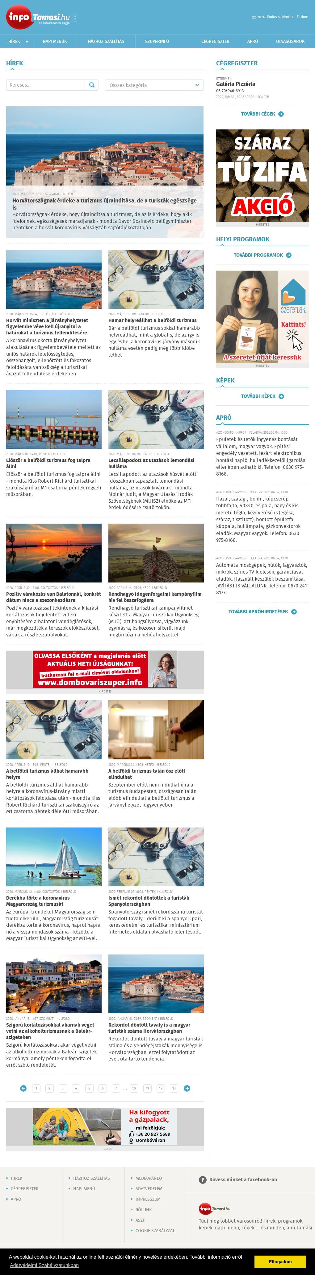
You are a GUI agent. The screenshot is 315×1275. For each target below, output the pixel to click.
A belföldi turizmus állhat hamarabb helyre (47, 774)
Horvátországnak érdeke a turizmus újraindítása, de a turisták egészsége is (104, 204)
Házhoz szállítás (106, 41)
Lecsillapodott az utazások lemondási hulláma (151, 464)
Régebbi (187, 1088)
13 (174, 1088)
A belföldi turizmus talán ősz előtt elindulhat (146, 774)
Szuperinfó (157, 41)
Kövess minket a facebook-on (243, 1180)
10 (134, 1088)
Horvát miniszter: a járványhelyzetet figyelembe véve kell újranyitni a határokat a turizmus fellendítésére (47, 327)
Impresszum (148, 1199)
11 (147, 1088)
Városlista (75, 18)
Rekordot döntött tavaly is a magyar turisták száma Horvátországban (149, 1028)
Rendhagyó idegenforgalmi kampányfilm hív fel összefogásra (155, 597)
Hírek (14, 41)
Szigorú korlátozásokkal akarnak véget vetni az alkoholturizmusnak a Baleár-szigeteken (50, 1031)
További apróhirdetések (258, 612)
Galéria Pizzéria (235, 84)
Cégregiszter (215, 41)
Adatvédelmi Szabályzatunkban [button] (44, 1265)
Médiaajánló (149, 1178)
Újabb (23, 1088)
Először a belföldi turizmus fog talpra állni (48, 464)
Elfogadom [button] (280, 1261)
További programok (258, 255)
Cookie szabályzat (155, 1231)
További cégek (258, 114)
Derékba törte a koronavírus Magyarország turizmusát (38, 901)
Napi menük (55, 41)
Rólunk (144, 1210)
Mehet (92, 85)
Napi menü (84, 1189)
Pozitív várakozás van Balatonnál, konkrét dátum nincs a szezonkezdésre (53, 597)
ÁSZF (140, 1220)
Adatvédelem (149, 1189)
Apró (252, 41)
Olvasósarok (290, 41)
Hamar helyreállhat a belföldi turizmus (152, 321)
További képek (258, 396)
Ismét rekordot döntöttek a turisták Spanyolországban (148, 901)
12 (160, 1088)
